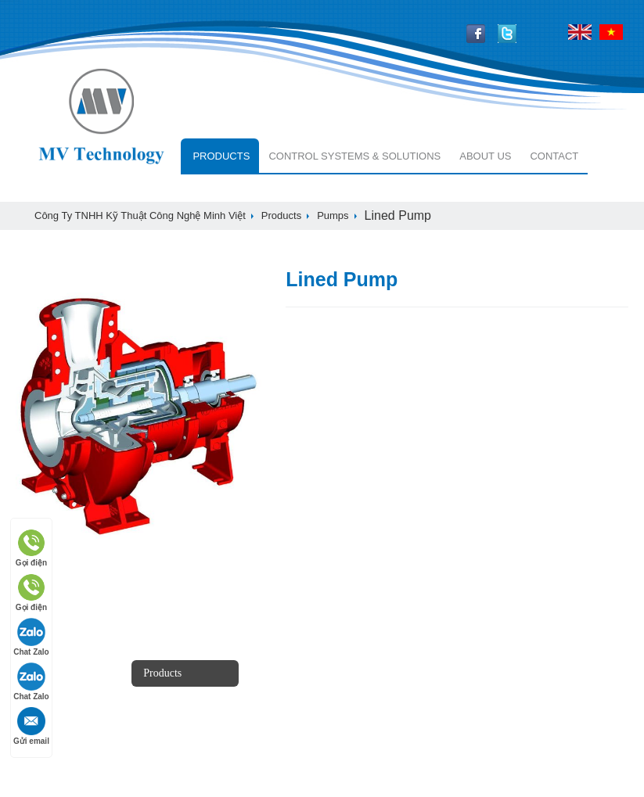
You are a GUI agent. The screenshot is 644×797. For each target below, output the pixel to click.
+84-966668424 (421, 683)
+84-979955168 (421, 720)
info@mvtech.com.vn (436, 752)
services (161, 737)
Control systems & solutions (354, 156)
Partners (281, 673)
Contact (554, 156)
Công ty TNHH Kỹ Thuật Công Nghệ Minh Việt (140, 215)
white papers (52, 726)
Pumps (332, 215)
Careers (40, 699)
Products (221, 156)
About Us (485, 156)
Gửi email (31, 726)
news (36, 673)
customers (286, 699)
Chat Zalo (31, 637)
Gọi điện (31, 548)
